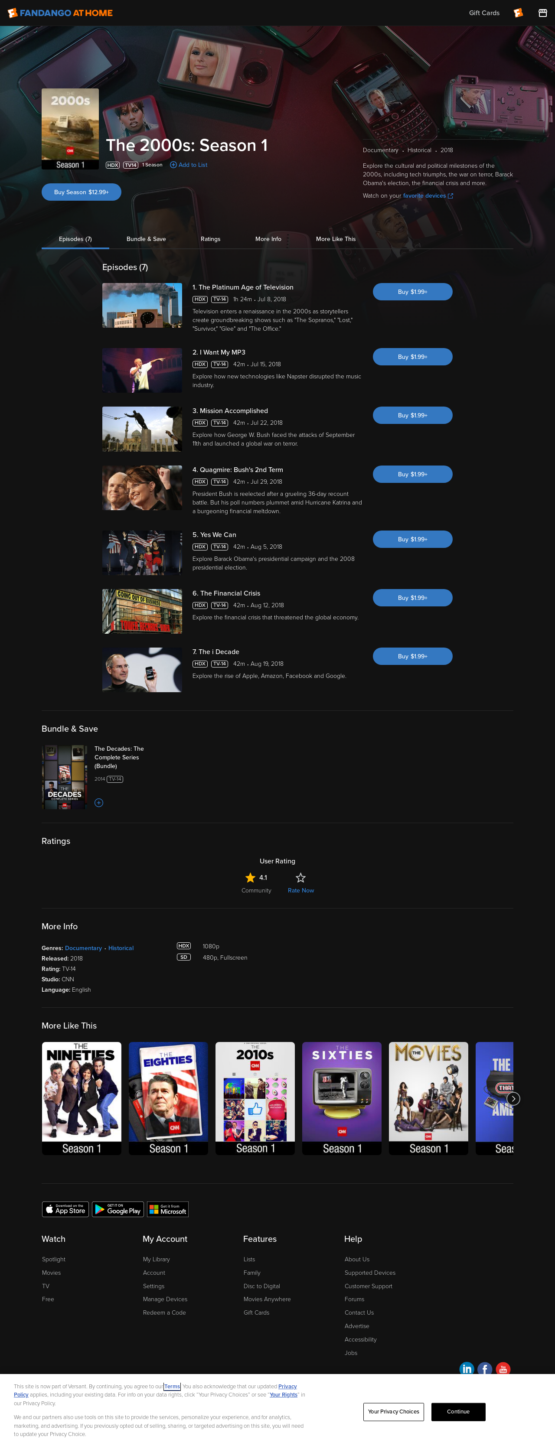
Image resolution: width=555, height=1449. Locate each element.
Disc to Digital (262, 1286)
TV (45, 1286)
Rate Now (301, 890)
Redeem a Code (164, 1312)
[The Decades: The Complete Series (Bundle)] (129, 758)
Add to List (193, 165)
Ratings (211, 239)
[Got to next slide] (513, 1099)
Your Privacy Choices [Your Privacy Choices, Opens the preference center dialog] (393, 1411)
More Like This (336, 239)
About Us (357, 1259)
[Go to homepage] (60, 13)
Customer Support (368, 1286)
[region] (277, 1411)
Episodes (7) (75, 239)
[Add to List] (99, 802)
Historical (121, 948)
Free (48, 1299)
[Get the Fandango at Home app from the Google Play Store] (117, 1209)
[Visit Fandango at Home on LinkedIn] (467, 1370)
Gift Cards (256, 1312)
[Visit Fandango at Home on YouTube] (503, 1370)
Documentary (83, 948)
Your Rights (283, 1394)
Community (256, 890)
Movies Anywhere (267, 1299)
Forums (354, 1299)
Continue (458, 1411)
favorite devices (428, 195)
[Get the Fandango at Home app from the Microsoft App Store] (168, 1209)
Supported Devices (370, 1272)
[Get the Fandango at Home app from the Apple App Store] (65, 1209)
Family (252, 1272)
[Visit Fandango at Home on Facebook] (485, 1370)
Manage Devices (165, 1299)
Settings (153, 1286)
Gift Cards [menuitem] (484, 13)
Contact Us (359, 1312)
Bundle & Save (146, 239)
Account (154, 1272)
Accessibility (361, 1339)
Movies (51, 1272)
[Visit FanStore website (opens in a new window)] (542, 13)
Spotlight (53, 1259)
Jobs (351, 1353)
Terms (172, 1386)
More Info (268, 239)
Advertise (357, 1326)
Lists (249, 1259)
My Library (156, 1259)
